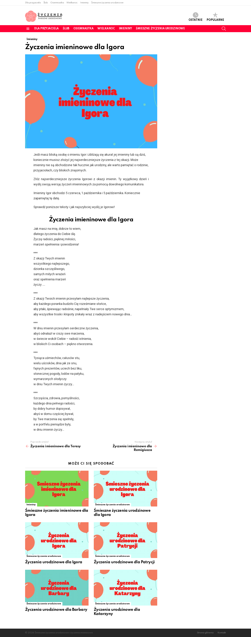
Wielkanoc (72, 3)
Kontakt (222, 633)
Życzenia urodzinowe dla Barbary (56, 610)
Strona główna (205, 633)
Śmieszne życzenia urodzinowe (107, 3)
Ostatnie (196, 16)
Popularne (215, 16)
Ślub (45, 3)
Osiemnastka (57, 3)
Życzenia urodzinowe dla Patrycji (124, 562)
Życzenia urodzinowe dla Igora (53, 562)
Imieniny (84, 3)
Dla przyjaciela (33, 3)
